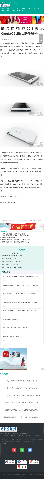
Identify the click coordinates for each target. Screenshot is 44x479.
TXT (32, 435)
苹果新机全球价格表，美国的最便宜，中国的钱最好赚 (16, 239)
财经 (13, 8)
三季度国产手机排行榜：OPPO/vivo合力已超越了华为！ (16, 235)
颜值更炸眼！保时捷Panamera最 (10, 264)
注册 (15, 3)
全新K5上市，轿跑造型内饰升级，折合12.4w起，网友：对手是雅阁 (20, 285)
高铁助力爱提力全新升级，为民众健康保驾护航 (14, 241)
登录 (10, 3)
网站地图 (27, 435)
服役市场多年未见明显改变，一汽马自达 (12, 267)
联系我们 (13, 435)
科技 (18, 8)
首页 (3, 8)
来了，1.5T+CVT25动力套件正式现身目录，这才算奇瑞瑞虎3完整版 (20, 276)
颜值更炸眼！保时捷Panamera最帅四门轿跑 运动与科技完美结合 (19, 310)
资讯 (8, 8)
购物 (18, 10)
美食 (8, 10)
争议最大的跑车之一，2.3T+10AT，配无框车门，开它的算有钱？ (19, 293)
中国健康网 (11, 202)
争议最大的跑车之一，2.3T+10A (10, 258)
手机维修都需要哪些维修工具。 (10, 237)
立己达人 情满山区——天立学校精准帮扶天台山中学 (15, 243)
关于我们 (6, 435)
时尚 (34, 8)
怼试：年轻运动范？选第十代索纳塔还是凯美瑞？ (16, 327)
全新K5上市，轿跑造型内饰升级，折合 (12, 256)
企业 (39, 8)
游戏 (3, 10)
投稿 (3, 3)
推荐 (4, 323)
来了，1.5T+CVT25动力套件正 (10, 253)
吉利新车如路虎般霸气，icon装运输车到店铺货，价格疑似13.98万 (20, 302)
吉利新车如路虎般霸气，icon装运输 (11, 261)
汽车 (23, 8)
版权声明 (37, 435)
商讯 (23, 10)
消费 (13, 10)
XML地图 (20, 435)
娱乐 (28, 8)
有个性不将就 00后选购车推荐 (10, 319)
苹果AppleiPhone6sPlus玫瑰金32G (11, 336)
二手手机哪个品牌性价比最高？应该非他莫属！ (14, 234)
